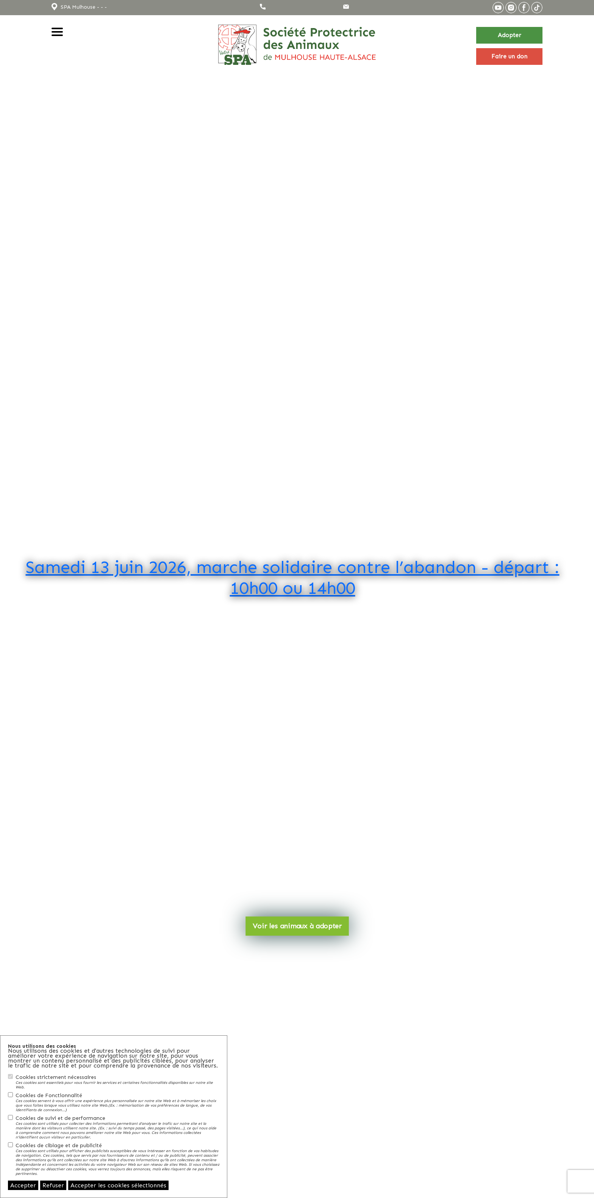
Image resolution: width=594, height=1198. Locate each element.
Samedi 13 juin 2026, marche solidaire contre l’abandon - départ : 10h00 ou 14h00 (293, 577)
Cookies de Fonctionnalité (117, 1102)
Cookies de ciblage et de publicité (117, 1159)
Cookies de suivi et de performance (117, 1127)
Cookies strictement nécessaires (117, 1081)
